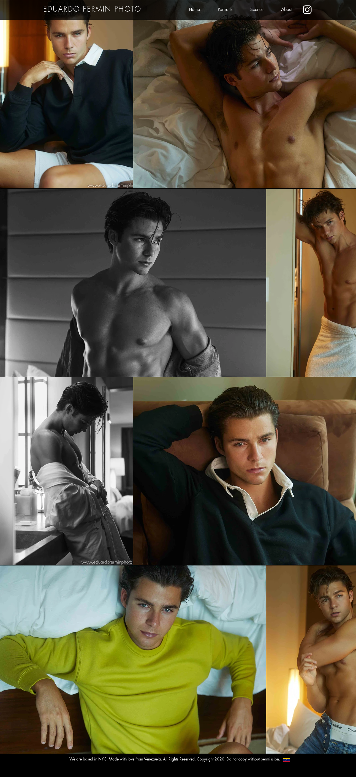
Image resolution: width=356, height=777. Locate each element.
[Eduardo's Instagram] (307, 9)
